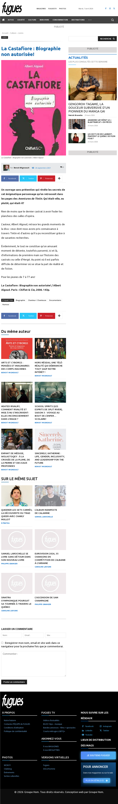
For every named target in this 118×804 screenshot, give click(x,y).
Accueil (5, 33)
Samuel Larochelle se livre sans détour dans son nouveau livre (16, 556)
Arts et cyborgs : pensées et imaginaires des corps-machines (15, 365)
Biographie (20, 300)
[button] (112, 19)
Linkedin (88, 731)
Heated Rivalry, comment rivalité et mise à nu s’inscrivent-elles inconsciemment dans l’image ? (15, 412)
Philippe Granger (9, 564)
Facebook (89, 726)
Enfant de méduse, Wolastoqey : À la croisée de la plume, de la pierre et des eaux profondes (15, 459)
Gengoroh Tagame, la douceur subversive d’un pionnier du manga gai (89, 107)
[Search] (107, 38)
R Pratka (5, 523)
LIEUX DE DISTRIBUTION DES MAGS (96, 742)
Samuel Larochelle (44, 517)
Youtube (88, 735)
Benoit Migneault (21, 168)
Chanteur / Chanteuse (37, 300)
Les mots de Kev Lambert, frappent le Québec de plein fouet (101, 136)
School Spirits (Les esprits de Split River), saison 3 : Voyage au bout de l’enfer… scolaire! (49, 412)
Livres (20, 33)
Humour (5, 304)
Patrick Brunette (75, 115)
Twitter (106, 731)
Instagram (107, 726)
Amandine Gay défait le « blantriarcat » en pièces (100, 121)
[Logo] (19, 8)
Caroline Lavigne (43, 567)
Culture (13, 33)
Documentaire (55, 300)
